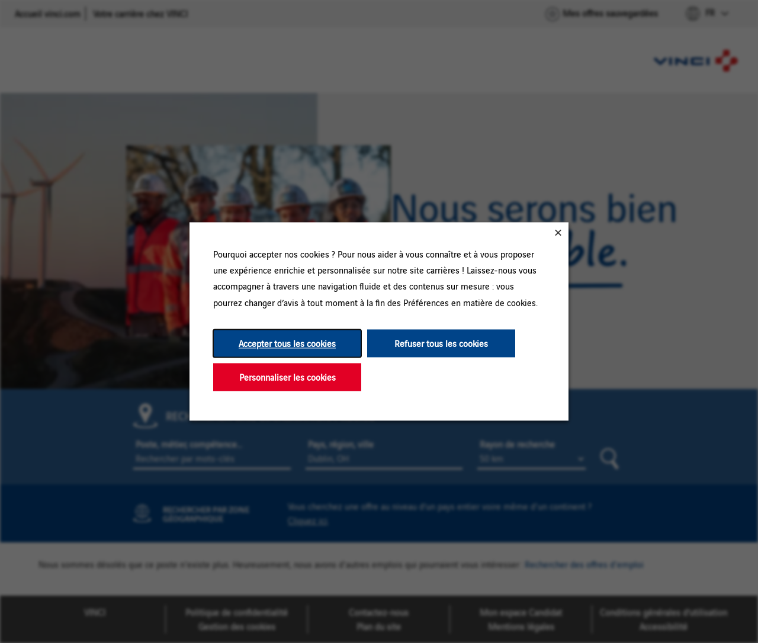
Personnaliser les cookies (287, 377)
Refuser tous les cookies (441, 343)
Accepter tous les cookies (287, 343)
